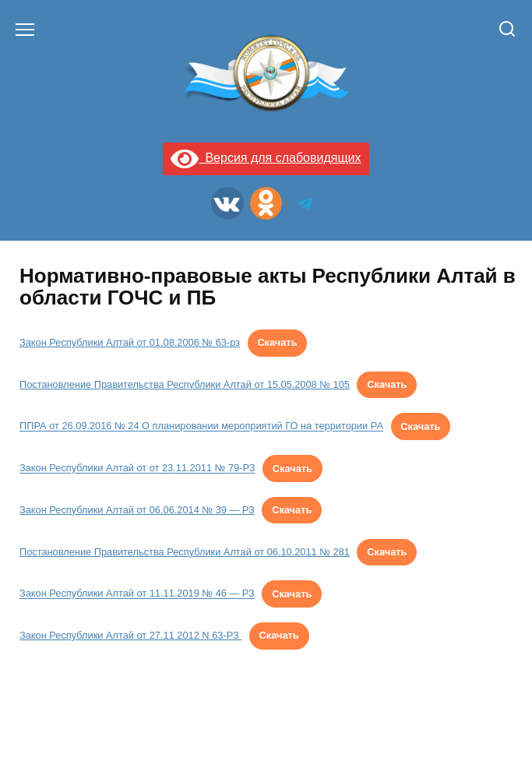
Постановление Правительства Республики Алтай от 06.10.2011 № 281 (184, 552)
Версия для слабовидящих (266, 157)
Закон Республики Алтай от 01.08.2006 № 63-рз (129, 342)
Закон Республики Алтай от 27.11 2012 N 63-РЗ (130, 635)
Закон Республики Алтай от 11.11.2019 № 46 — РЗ (137, 594)
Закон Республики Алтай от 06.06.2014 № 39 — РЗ (137, 510)
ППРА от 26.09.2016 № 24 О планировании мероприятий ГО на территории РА (201, 426)
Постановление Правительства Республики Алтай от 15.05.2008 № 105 (184, 384)
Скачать (277, 342)
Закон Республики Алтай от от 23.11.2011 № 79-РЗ (137, 468)
